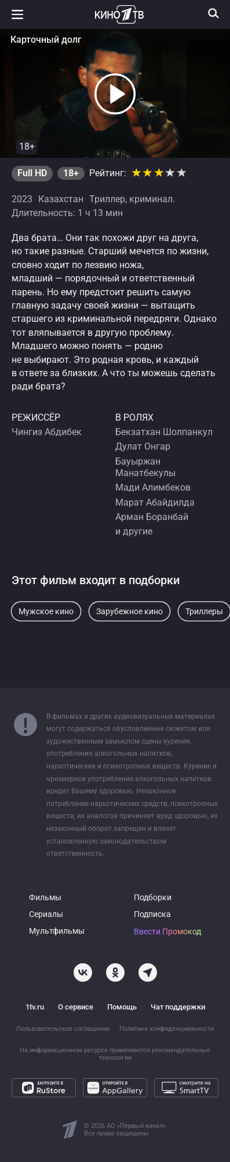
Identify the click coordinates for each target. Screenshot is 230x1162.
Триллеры (204, 611)
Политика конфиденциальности (166, 1029)
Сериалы (46, 914)
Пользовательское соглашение (63, 1029)
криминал (151, 199)
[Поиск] (214, 13)
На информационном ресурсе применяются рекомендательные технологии (115, 1053)
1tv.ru (34, 1007)
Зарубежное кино (129, 611)
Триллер (107, 199)
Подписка (152, 914)
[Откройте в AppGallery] (115, 1087)
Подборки (152, 898)
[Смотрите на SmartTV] (186, 1087)
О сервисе (75, 1007)
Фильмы (45, 898)
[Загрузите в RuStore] (44, 1087)
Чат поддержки (178, 1007)
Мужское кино (46, 611)
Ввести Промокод (167, 932)
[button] (115, 94)
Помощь (122, 1007)
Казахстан (60, 199)
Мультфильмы (57, 931)
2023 (22, 199)
